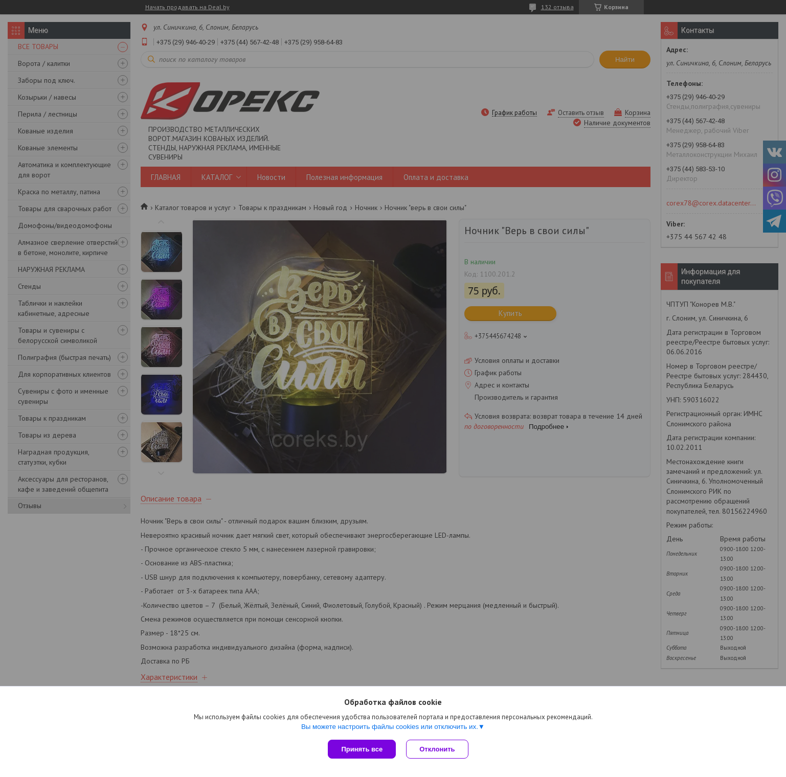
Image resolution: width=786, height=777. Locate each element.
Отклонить (437, 749)
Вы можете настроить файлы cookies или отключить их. (389, 726)
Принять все (362, 749)
